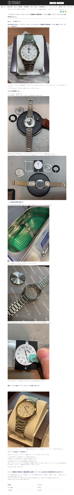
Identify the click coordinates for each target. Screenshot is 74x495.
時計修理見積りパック (43, 6)
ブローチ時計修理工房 (12, 474)
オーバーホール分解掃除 (23, 474)
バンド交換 (59, 474)
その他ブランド (17, 21)
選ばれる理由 (10, 6)
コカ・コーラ (30, 24)
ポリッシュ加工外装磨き (33, 474)
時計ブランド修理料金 (18, 6)
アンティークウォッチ (53, 6)
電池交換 (45, 474)
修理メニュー (3, 6)
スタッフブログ (70, 6)
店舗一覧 (60, 6)
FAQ (64, 6)
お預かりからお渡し (34, 6)
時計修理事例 (26, 6)
